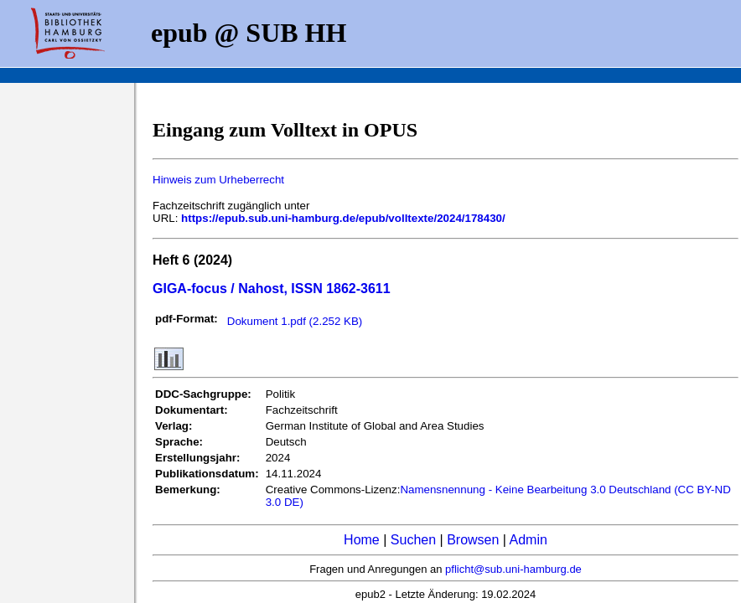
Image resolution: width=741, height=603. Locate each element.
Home (362, 540)
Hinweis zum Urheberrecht (218, 179)
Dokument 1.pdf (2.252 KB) (295, 321)
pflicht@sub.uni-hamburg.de (513, 569)
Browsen (473, 540)
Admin (528, 540)
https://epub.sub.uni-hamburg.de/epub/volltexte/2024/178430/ (343, 218)
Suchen (413, 540)
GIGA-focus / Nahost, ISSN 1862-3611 (272, 288)
